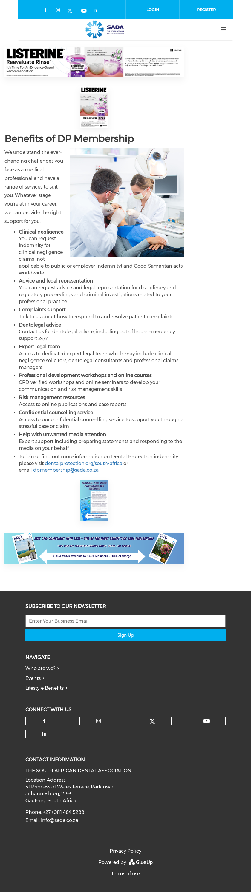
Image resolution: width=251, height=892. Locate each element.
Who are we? (40, 668)
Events (33, 678)
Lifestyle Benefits (44, 688)
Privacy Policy (125, 851)
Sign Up (125, 635)
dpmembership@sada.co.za (66, 470)
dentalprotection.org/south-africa (83, 463)
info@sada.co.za (59, 820)
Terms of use (125, 873)
